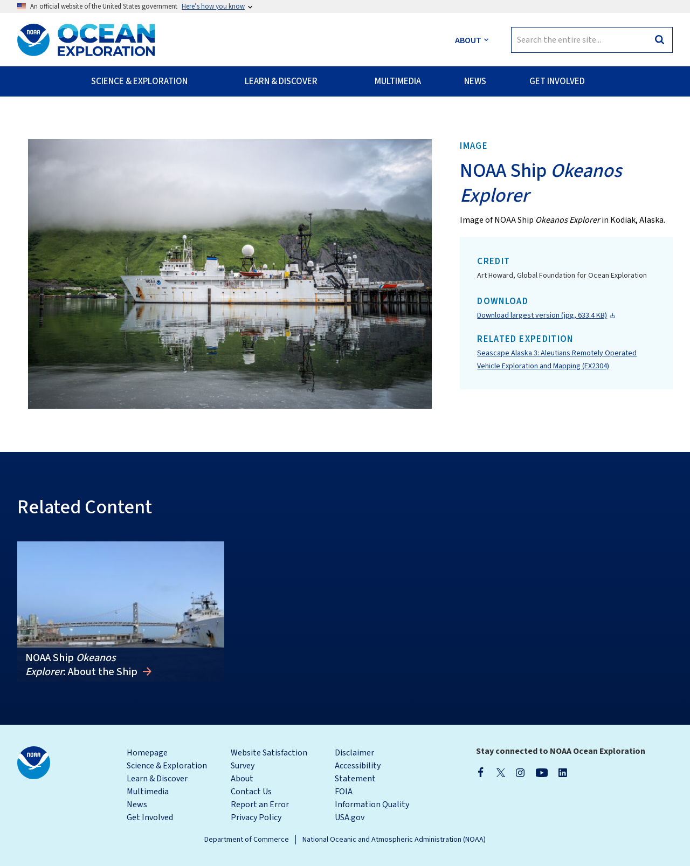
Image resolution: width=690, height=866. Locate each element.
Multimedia (148, 792)
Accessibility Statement (358, 772)
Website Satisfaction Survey (269, 759)
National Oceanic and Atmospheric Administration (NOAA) (394, 839)
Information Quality (372, 804)
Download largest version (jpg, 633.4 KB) (542, 315)
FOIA (344, 792)
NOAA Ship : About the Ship (82, 664)
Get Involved (150, 817)
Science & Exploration (167, 766)
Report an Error (260, 804)
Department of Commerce (246, 839)
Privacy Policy (256, 817)
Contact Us (251, 792)
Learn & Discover (157, 779)
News (137, 804)
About (242, 779)
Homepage (147, 753)
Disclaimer (354, 753)
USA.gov (349, 817)
